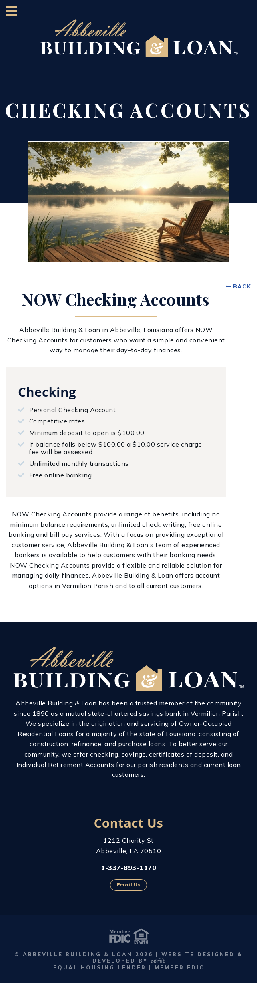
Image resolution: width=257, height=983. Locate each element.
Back (242, 286)
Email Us (129, 885)
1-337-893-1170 (128, 868)
